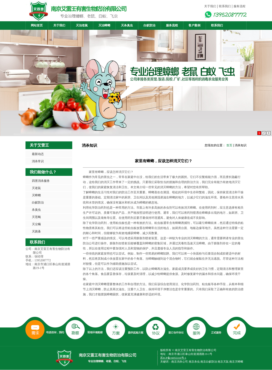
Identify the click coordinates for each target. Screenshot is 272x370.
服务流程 (239, 6)
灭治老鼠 (82, 25)
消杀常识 (38, 161)
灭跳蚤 (36, 231)
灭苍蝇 (36, 217)
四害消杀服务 (41, 180)
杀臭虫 (36, 209)
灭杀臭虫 (127, 25)
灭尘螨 (36, 224)
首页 (229, 145)
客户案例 (194, 25)
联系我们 (225, 6)
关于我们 (210, 6)
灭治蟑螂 (104, 25)
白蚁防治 (149, 25)
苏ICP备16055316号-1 (173, 357)
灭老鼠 (36, 188)
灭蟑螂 (36, 195)
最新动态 (38, 154)
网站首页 (37, 25)
